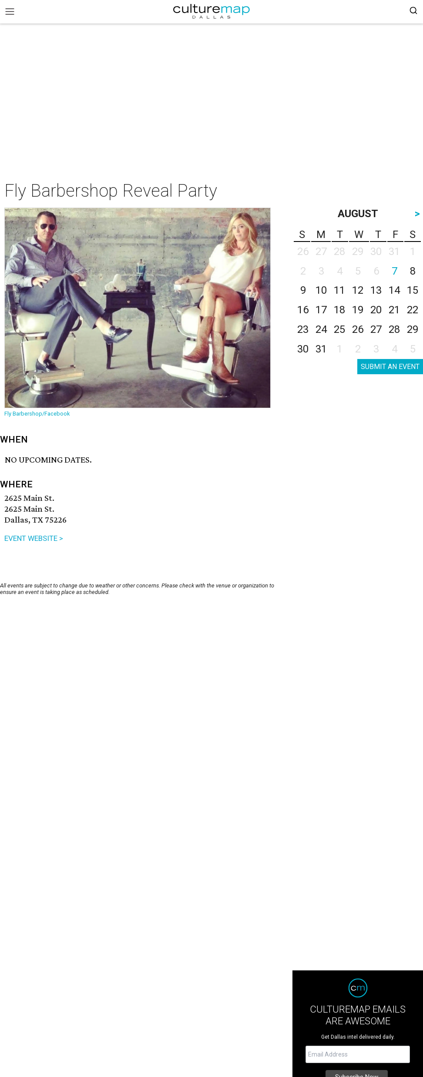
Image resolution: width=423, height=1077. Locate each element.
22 (412, 310)
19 (357, 310)
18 (339, 310)
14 (394, 290)
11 (339, 290)
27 (376, 329)
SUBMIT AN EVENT (390, 366)
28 (394, 329)
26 (357, 329)
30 (303, 349)
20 (376, 310)
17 (321, 310)
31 (321, 349)
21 (394, 310)
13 (376, 290)
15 (412, 290)
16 (303, 310)
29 (412, 329)
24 (321, 329)
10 (321, 290)
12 (357, 290)
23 (303, 329)
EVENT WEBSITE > (33, 538)
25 (339, 329)
